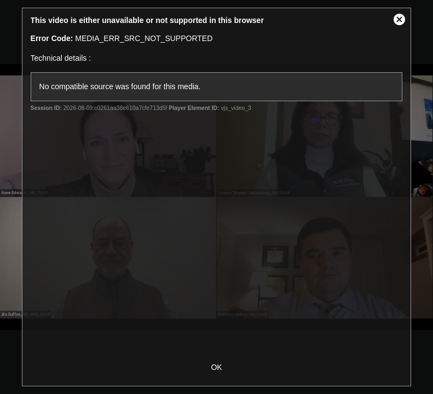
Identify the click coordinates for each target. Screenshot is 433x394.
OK (216, 367)
